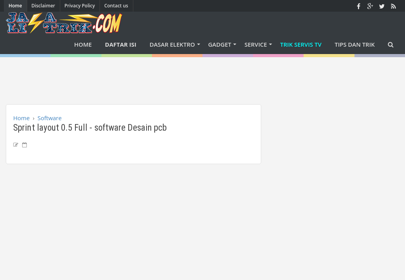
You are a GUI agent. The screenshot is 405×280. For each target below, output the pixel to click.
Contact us (116, 5)
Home (15, 5)
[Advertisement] (202, 74)
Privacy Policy (80, 5)
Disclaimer (43, 5)
